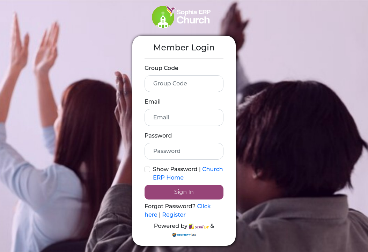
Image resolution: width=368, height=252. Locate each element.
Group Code (161, 68)
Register (174, 214)
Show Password (175, 169)
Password (158, 135)
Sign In (184, 192)
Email (153, 101)
